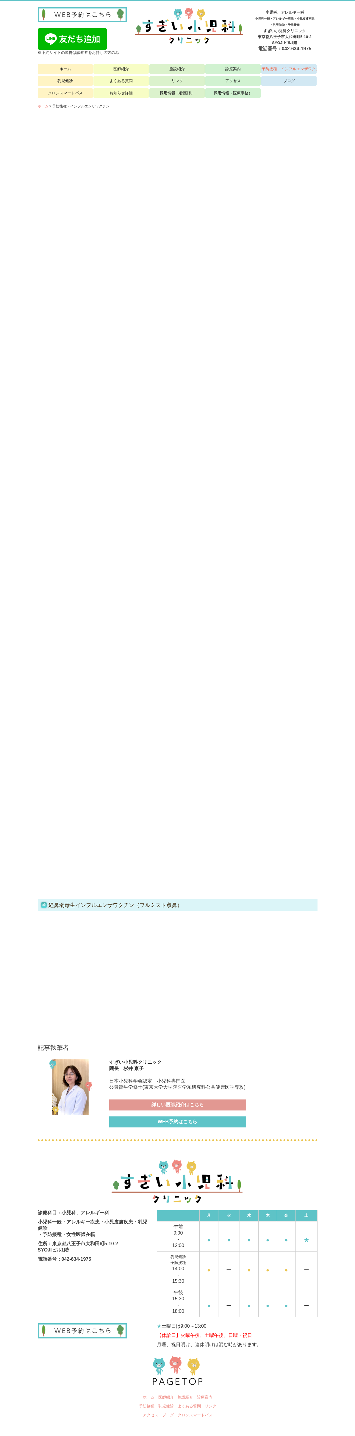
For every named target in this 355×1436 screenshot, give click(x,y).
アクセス (233, 81)
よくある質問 (121, 81)
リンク (177, 81)
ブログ (289, 81)
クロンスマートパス (65, 93)
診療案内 (233, 69)
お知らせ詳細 (121, 93)
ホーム (65, 69)
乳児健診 (65, 81)
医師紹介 (121, 69)
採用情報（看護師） (177, 93)
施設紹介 (177, 69)
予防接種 (146, 1406)
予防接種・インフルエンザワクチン (289, 69)
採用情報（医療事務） (233, 93)
